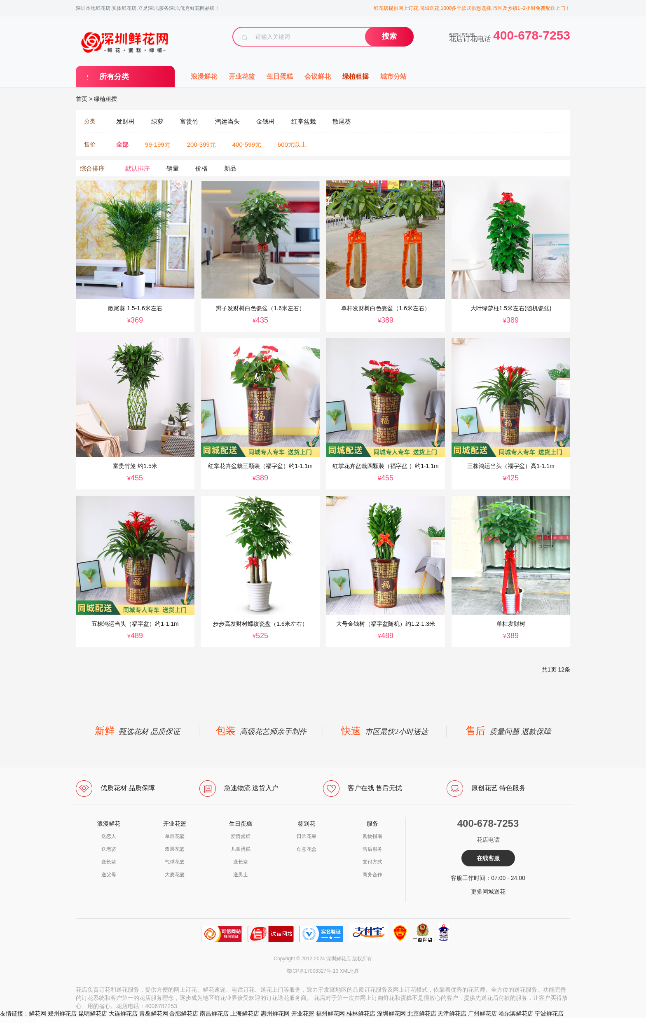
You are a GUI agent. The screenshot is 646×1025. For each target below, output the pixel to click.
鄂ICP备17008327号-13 (312, 971)
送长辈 (108, 862)
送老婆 (108, 849)
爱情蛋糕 (240, 836)
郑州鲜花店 (62, 1013)
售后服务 (372, 849)
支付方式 (372, 862)
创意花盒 (306, 849)
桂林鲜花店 (360, 1013)
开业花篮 (242, 76)
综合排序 (92, 168)
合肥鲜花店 (183, 1013)
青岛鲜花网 (153, 1013)
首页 (81, 99)
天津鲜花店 (452, 1013)
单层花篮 (175, 836)
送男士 (240, 875)
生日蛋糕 (280, 76)
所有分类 (114, 77)
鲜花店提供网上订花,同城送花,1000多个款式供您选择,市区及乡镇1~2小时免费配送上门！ (472, 8)
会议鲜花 (317, 76)
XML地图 (350, 971)
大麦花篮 (175, 875)
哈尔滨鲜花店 (516, 1013)
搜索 (389, 36)
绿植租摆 (355, 76)
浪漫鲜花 (204, 76)
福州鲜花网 (330, 1013)
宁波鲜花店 (549, 1013)
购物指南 (372, 836)
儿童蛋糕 (240, 849)
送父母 (108, 875)
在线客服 (488, 858)
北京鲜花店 (421, 1013)
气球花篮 (175, 862)
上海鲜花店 (244, 1013)
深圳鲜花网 (391, 1013)
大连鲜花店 (123, 1013)
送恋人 (108, 836)
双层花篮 (175, 849)
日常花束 (306, 836)
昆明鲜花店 (92, 1013)
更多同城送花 (488, 891)
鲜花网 (37, 1013)
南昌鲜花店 (214, 1013)
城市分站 (393, 76)
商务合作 (372, 875)
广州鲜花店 (482, 1013)
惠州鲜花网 (275, 1013)
